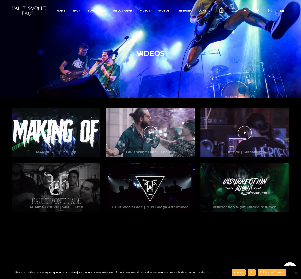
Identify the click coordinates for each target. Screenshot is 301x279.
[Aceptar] (296, 272)
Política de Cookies (218, 272)
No (251, 272)
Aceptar (239, 272)
